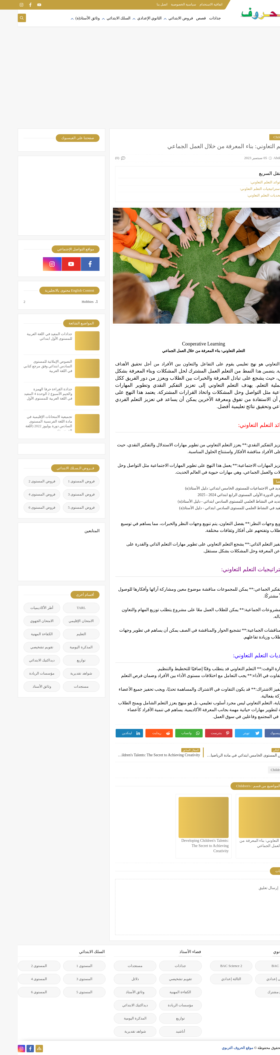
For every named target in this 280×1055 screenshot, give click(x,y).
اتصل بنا (144, 4)
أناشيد (162, 1031)
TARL (63, 608)
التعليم (63, 634)
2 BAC (259, 966)
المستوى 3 (67, 979)
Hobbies (69, 302)
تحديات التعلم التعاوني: (246, 195)
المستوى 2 (21, 966)
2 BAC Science (213, 966)
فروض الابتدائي (163, 18)
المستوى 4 (21, 979)
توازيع (63, 660)
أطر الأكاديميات (24, 608)
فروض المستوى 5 (63, 507)
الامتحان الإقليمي (63, 621)
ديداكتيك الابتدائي (24, 660)
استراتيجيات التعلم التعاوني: (242, 189)
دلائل (117, 979)
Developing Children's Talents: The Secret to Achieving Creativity (187, 846)
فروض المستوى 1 (63, 481)
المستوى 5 (67, 992)
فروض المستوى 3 (63, 494)
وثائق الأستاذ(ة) (70, 18)
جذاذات (197, 18)
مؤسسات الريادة (24, 673)
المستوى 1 (67, 966)
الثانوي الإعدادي (131, 18)
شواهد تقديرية (63, 673)
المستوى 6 (21, 992)
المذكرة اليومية (63, 647)
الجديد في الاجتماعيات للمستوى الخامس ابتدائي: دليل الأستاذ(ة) (217, 488)
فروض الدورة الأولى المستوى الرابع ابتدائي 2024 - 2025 (224, 495)
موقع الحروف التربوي (220, 1048)
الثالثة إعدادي (213, 979)
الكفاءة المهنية (24, 634)
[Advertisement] (140, 84)
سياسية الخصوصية (165, 4)
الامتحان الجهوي (24, 621)
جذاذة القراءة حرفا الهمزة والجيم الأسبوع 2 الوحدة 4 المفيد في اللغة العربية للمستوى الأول (30, 393)
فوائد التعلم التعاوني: (247, 182)
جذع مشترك (259, 992)
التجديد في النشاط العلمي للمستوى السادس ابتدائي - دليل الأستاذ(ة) (214, 501)
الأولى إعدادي (259, 979)
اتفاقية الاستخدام (193, 4)
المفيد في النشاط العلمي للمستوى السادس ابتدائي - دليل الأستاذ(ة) (214, 508)
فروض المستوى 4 (24, 494)
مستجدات (63, 686)
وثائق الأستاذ (24, 686)
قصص (183, 18)
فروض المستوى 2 (24, 481)
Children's (263, 137)
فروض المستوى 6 (24, 507)
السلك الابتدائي (101, 18)
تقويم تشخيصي (24, 647)
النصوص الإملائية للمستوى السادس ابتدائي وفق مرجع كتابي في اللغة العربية (30, 366)
